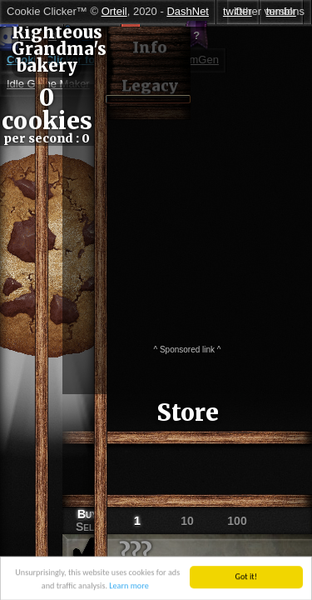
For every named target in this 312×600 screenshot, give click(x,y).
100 (236, 521)
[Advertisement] (156, 183)
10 (187, 521)
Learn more (128, 589)
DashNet (187, 11)
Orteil (114, 11)
